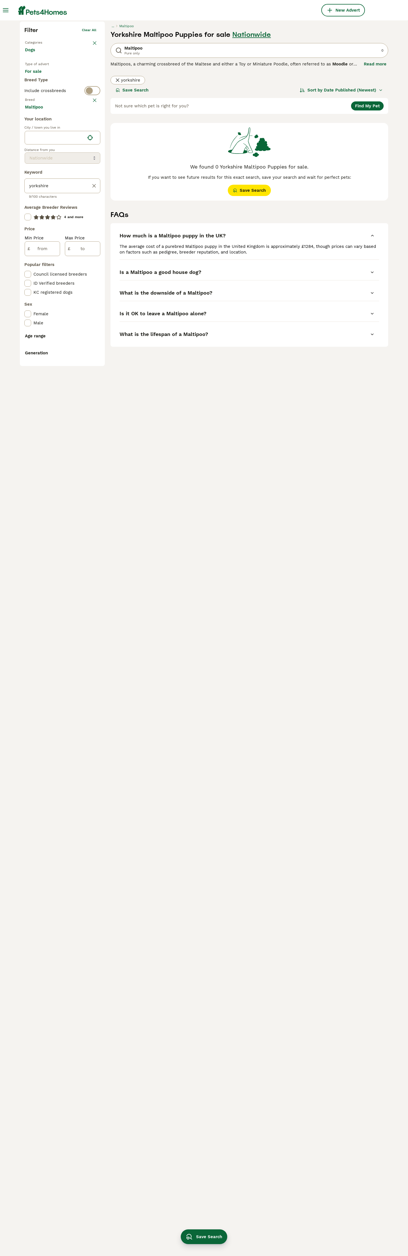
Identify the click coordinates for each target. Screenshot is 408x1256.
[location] (62, 369)
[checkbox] (27, 248)
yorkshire (127, 168)
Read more (375, 151)
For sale (37, 164)
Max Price (75, 469)
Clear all (89, 118)
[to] (82, 480)
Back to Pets (35, 129)
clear (92, 211)
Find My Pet (367, 193)
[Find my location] (90, 369)
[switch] (62, 200)
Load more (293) (47, 338)
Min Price (34, 469)
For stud (37, 178)
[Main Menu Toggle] (5, 10)
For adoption (72, 164)
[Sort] (341, 178)
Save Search (132, 177)
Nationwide (251, 122)
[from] (42, 480)
